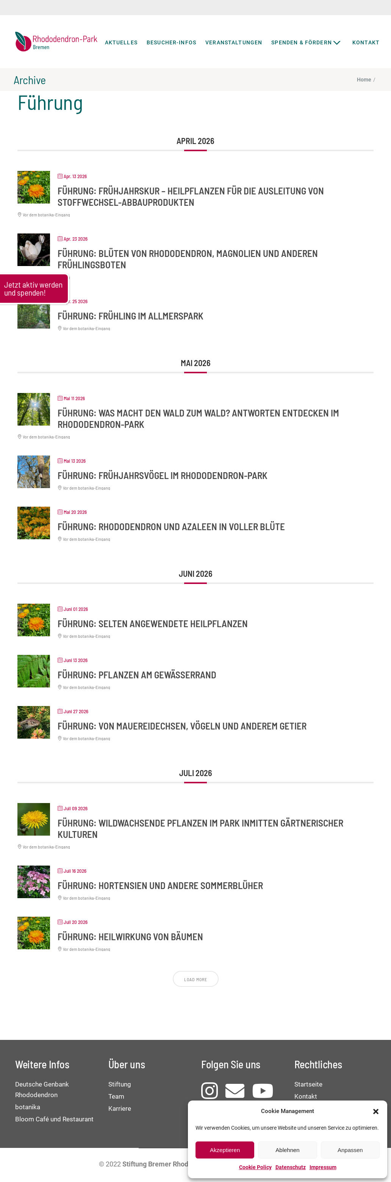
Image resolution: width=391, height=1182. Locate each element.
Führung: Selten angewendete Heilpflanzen (153, 623)
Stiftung (119, 1084)
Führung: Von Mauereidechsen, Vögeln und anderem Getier (182, 725)
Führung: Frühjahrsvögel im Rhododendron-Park (162, 475)
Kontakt (305, 1096)
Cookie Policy (255, 1167)
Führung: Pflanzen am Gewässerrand (137, 674)
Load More (195, 979)
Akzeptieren (225, 1150)
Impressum (323, 1167)
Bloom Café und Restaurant (54, 1119)
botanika (27, 1107)
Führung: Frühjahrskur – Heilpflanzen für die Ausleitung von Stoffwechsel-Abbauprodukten (191, 196)
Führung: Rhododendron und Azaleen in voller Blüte (171, 526)
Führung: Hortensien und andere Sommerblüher (160, 885)
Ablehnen (287, 1150)
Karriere (119, 1108)
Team (116, 1096)
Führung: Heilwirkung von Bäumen (130, 936)
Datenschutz (290, 1167)
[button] (376, 1111)
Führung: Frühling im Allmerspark (130, 315)
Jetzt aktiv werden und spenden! (33, 288)
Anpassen (350, 1150)
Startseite (308, 1084)
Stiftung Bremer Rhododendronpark (176, 1164)
